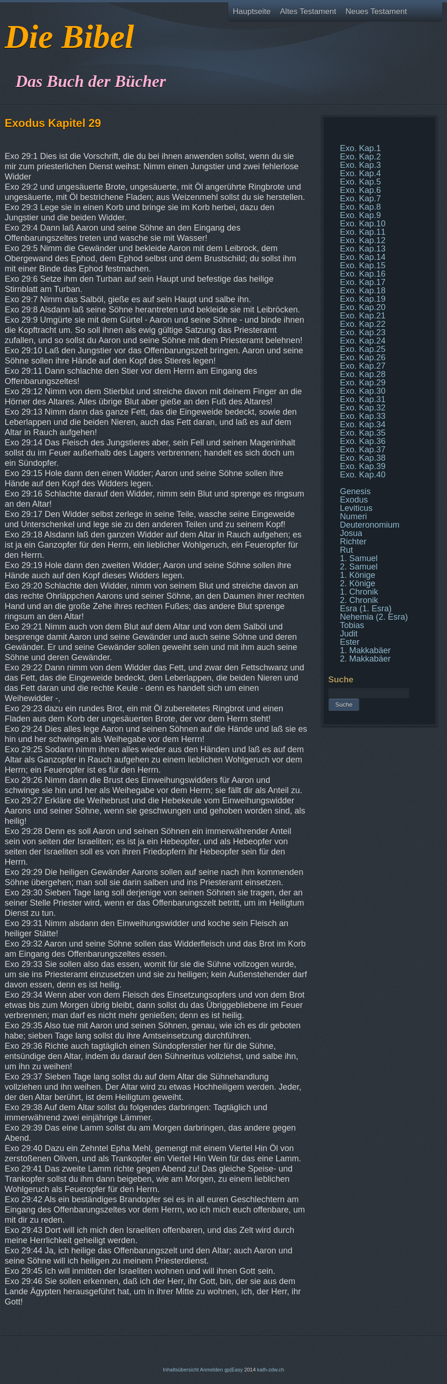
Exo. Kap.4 (360, 173)
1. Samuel (359, 558)
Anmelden (211, 1369)
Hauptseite (252, 11)
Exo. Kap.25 (363, 349)
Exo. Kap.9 (360, 215)
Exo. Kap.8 (360, 207)
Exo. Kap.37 (363, 449)
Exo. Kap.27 (363, 366)
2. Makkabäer (365, 658)
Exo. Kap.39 (363, 466)
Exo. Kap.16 (363, 273)
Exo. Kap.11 (363, 232)
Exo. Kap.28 (363, 374)
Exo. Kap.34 (363, 424)
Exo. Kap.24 (363, 340)
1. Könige (357, 575)
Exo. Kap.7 (360, 198)
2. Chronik (359, 600)
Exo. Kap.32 (363, 407)
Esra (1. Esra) (366, 608)
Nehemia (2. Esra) (374, 617)
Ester (349, 642)
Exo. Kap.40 (363, 474)
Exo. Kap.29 (363, 382)
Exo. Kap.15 (363, 265)
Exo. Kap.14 (363, 257)
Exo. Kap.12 (363, 240)
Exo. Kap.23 (363, 332)
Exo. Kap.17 (363, 282)
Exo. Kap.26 (363, 357)
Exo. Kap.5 (360, 181)
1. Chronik (359, 591)
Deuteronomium (370, 525)
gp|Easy (233, 1369)
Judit (349, 633)
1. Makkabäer (365, 650)
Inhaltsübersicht (181, 1369)
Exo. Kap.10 (363, 223)
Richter (353, 541)
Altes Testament (308, 11)
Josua (351, 533)
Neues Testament (376, 11)
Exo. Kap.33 (363, 416)
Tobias (352, 625)
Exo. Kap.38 (363, 458)
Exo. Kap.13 (363, 248)
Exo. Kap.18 (363, 290)
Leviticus (356, 508)
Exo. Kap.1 (360, 148)
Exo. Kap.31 (363, 399)
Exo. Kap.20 (363, 307)
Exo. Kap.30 (363, 391)
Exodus (354, 499)
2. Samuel (359, 566)
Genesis (355, 491)
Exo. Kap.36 (363, 441)
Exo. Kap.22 (363, 324)
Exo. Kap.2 (360, 156)
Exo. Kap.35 (363, 432)
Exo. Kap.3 (360, 165)
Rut (346, 550)
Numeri (353, 516)
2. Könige (357, 583)
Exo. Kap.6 (360, 190)
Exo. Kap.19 (363, 299)
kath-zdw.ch (270, 1369)
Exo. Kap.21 (363, 315)
